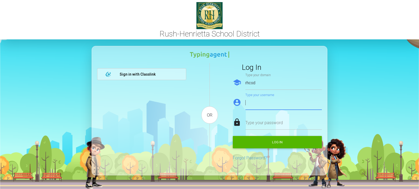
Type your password (264, 122)
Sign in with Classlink (130, 74)
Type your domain (258, 75)
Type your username (259, 95)
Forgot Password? (250, 157)
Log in (277, 142)
